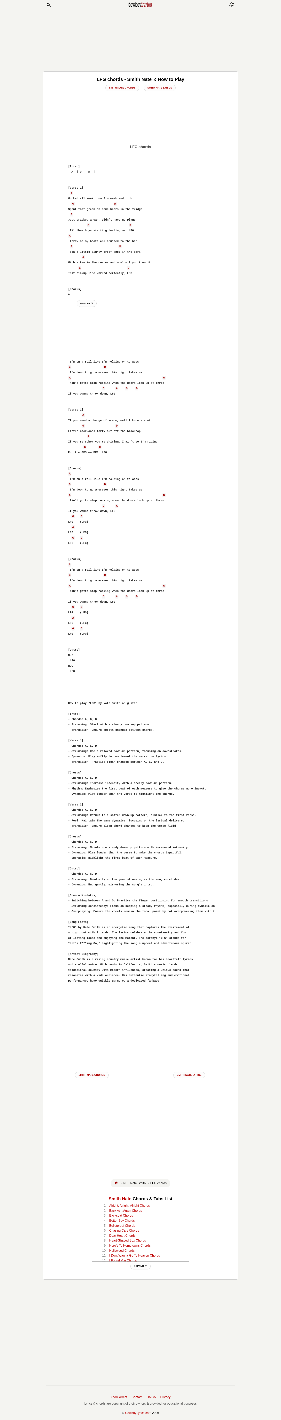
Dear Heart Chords (122, 1235)
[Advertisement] (140, 39)
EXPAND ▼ (140, 1266)
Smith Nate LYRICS (189, 1074)
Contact (137, 1397)
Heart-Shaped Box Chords (127, 1240)
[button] (48, 5)
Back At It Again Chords (125, 1210)
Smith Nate (120, 1198)
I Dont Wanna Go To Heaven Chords (134, 1255)
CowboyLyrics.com (138, 1413)
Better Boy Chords (122, 1220)
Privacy (165, 1397)
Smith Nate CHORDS (91, 1074)
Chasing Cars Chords (124, 1230)
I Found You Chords (123, 1260)
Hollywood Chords (122, 1250)
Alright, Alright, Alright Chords (129, 1205)
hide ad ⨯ (86, 303)
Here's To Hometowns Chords (130, 1245)
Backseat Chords (121, 1215)
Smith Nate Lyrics (159, 87)
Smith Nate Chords (122, 87)
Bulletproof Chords (122, 1225)
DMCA (151, 1397)
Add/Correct (118, 1397)
